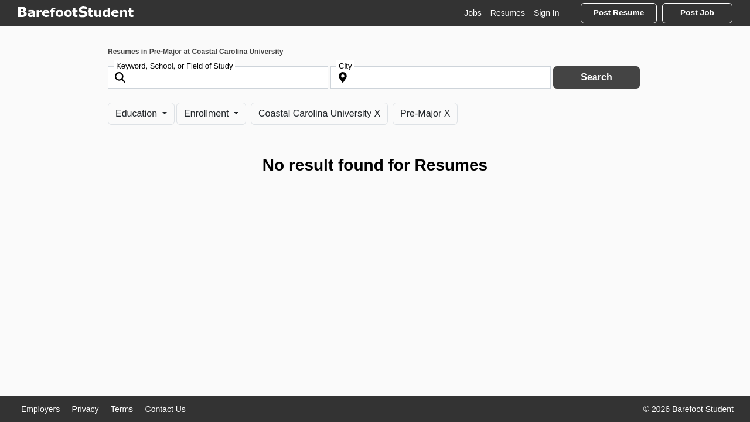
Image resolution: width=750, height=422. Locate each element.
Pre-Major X (425, 113)
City (345, 66)
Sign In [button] (547, 13)
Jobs (473, 13)
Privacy (85, 409)
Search (596, 77)
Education (137, 113)
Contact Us (165, 409)
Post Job (697, 12)
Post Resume (619, 12)
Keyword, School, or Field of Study (174, 66)
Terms (122, 409)
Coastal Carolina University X (319, 113)
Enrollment (207, 113)
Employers (40, 409)
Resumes (507, 13)
